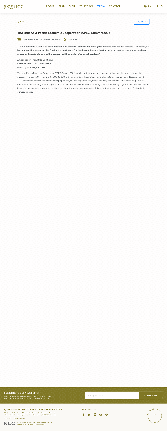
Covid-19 (7, 418)
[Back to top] (155, 416)
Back (21, 22)
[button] (157, 6)
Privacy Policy (19, 418)
